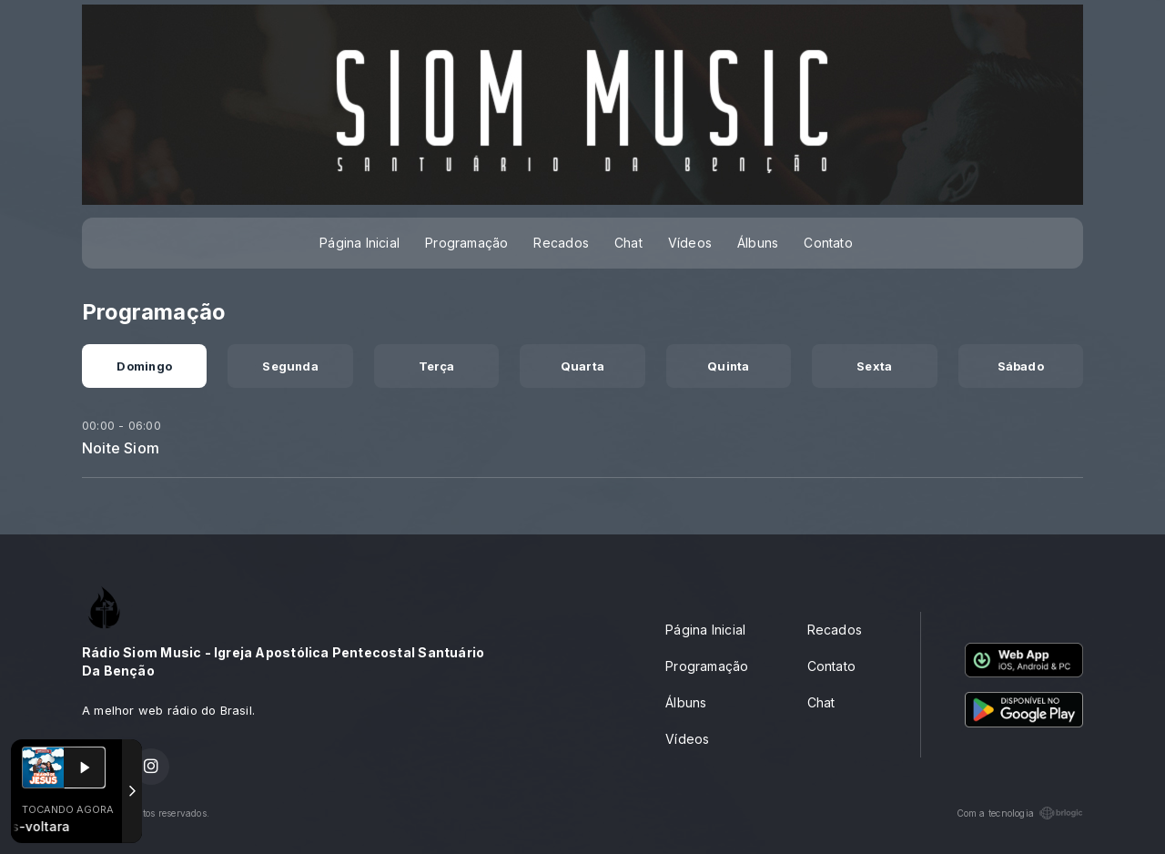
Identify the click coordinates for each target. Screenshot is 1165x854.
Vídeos (690, 242)
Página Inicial (359, 242)
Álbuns (757, 242)
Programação (466, 242)
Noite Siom (120, 448)
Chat (628, 242)
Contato (828, 242)
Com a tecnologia (1020, 813)
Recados (560, 242)
